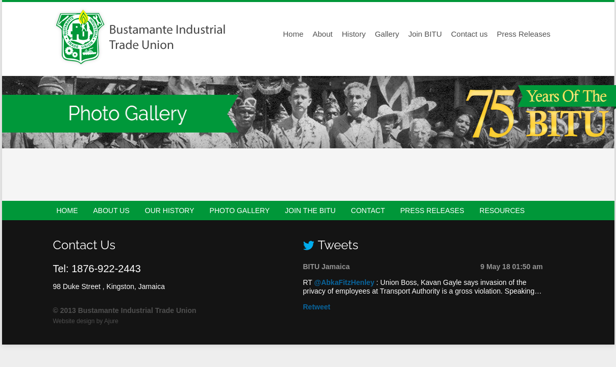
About (323, 34)
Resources (502, 210)
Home (293, 34)
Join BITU (425, 34)
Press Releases (523, 34)
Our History (169, 210)
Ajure (111, 321)
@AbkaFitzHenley (344, 282)
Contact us (469, 34)
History (354, 34)
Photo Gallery (240, 210)
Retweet (317, 307)
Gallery (387, 34)
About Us (111, 210)
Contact (368, 210)
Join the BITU (310, 210)
